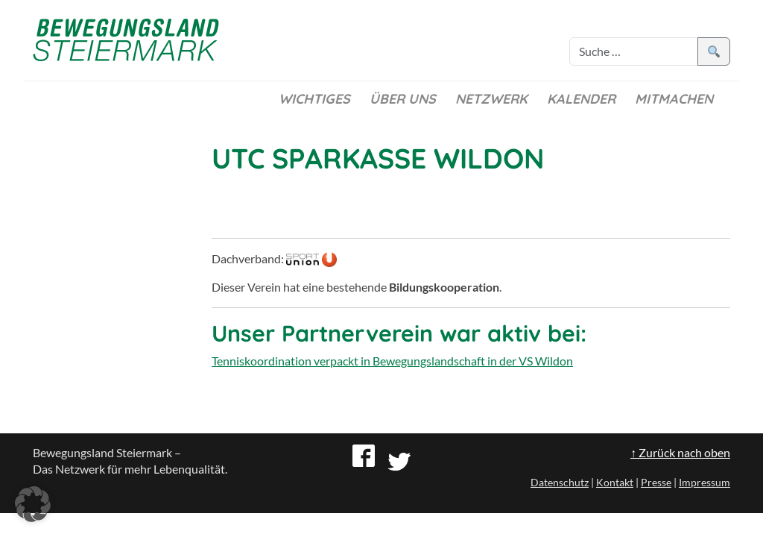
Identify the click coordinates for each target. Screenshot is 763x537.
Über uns (403, 98)
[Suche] (633, 51)
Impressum (704, 482)
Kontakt (614, 482)
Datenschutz (560, 482)
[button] (33, 504)
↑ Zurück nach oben (680, 452)
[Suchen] (713, 51)
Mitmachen (674, 98)
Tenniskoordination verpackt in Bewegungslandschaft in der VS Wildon (392, 361)
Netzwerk (491, 98)
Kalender (581, 98)
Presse (656, 482)
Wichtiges (314, 98)
